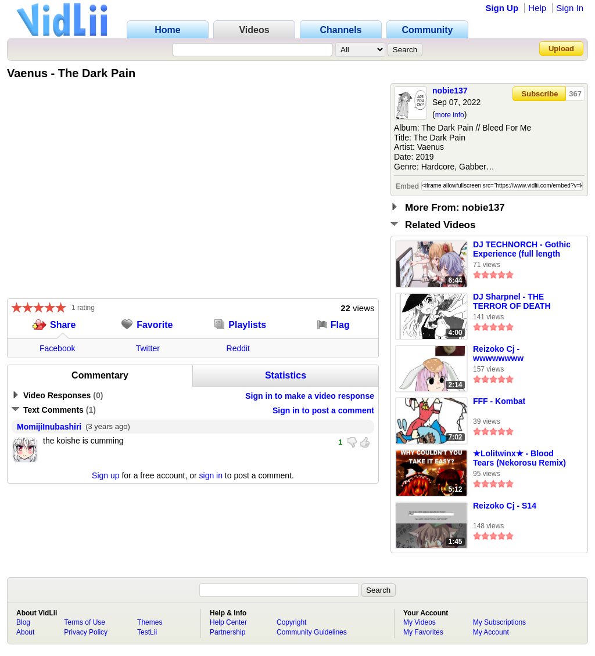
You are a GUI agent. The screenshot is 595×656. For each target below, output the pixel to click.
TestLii (147, 632)
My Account (491, 632)
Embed (407, 186)
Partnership (227, 632)
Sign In (569, 8)
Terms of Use (84, 622)
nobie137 (450, 90)
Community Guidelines (312, 632)
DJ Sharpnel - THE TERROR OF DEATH (512, 301)
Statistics (285, 375)
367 (575, 93)
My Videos (419, 622)
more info (449, 115)
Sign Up (501, 8)
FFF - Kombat (499, 401)
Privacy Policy (85, 632)
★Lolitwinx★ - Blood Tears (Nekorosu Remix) (519, 458)
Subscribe (540, 93)
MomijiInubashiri (49, 426)
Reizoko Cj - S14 (504, 505)
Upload (561, 48)
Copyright (291, 622)
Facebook (57, 348)
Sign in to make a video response (309, 396)
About (25, 632)
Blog (23, 622)
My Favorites (423, 632)
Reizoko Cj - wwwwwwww (498, 353)
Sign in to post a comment (323, 410)
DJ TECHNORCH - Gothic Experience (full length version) (522, 249)
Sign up (105, 475)
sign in (211, 475)
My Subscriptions (499, 622)
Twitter (148, 348)
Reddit (238, 348)
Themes (149, 622)
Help (537, 8)
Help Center (228, 622)
